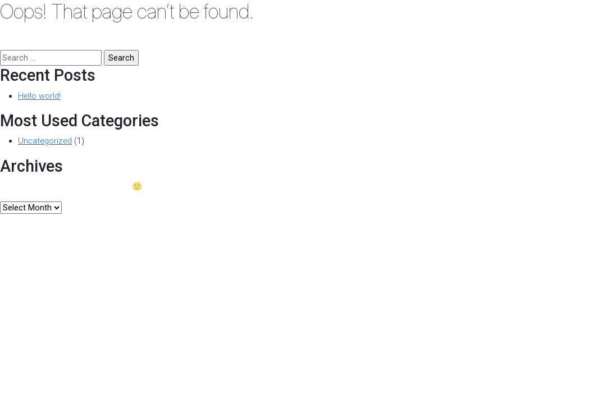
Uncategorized (45, 141)
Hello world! (39, 96)
